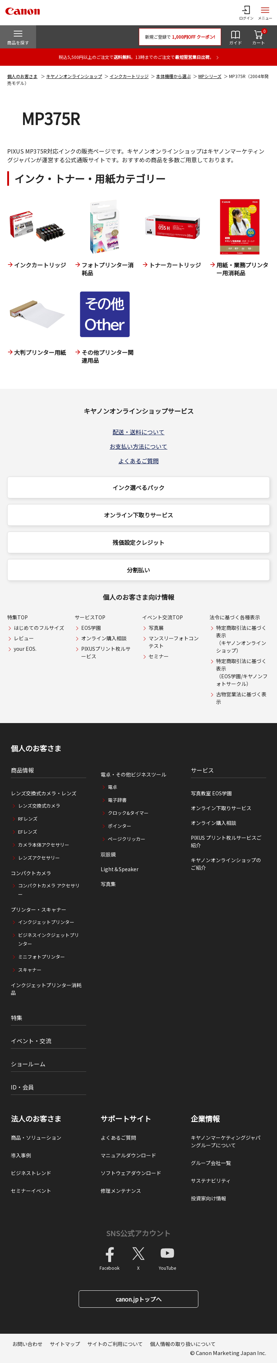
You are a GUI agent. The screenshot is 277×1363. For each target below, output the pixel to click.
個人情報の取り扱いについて (183, 1343)
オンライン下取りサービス (138, 515)
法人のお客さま (36, 1119)
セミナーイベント (31, 1190)
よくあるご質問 (138, 460)
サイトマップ (65, 1343)
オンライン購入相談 (104, 638)
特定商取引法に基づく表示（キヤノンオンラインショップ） (241, 639)
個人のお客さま (22, 76)
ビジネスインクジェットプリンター (48, 939)
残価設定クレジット (138, 542)
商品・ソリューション (36, 1137)
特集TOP (17, 617)
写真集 (108, 883)
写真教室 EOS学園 (211, 793)
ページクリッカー (126, 838)
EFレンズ (27, 831)
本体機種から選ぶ (173, 76)
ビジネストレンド (31, 1173)
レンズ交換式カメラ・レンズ (43, 793)
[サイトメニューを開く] (265, 13)
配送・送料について (138, 431)
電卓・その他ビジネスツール (133, 774)
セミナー (159, 656)
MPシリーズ (209, 76)
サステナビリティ (211, 1180)
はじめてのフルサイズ (39, 627)
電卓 (112, 786)
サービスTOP (90, 617)
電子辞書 (117, 799)
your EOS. (25, 648)
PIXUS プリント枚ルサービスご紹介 (226, 841)
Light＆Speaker (119, 869)
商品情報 (22, 770)
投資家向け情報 (208, 1198)
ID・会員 (22, 1087)
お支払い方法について (138, 446)
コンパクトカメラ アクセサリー (49, 890)
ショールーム (28, 1063)
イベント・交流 (31, 1040)
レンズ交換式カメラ (39, 805)
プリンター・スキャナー (38, 909)
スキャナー (29, 969)
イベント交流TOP (162, 617)
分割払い (138, 570)
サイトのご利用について (115, 1343)
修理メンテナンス (121, 1190)
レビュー (24, 638)
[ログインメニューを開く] (246, 13)
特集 (16, 1017)
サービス (202, 770)
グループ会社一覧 (211, 1162)
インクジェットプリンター (46, 922)
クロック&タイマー (128, 812)
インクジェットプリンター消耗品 (46, 988)
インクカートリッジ (129, 76)
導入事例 (21, 1155)
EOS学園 (91, 627)
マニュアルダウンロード (128, 1155)
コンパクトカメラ (31, 873)
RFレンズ (28, 818)
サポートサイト (126, 1119)
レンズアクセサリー (39, 857)
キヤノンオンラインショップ (74, 76)
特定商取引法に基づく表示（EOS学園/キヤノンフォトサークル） (242, 672)
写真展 (156, 627)
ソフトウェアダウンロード (131, 1173)
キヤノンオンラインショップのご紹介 (226, 863)
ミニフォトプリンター (41, 956)
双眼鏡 (108, 854)
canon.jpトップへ (139, 1299)
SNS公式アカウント (138, 1233)
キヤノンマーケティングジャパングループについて (225, 1141)
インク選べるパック (138, 487)
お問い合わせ (27, 1343)
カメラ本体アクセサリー (43, 844)
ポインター (119, 825)
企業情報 (205, 1119)
